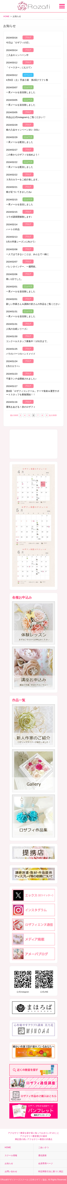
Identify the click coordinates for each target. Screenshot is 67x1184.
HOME (6, 16)
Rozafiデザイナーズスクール (15, 1179)
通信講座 (42, 1155)
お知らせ (9, 1163)
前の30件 (14, 415)
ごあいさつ (43, 1147)
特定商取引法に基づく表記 (50, 1171)
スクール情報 (11, 1155)
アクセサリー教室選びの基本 (33, 1136)
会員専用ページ (45, 1163)
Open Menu (62, 6)
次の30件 (53, 415)
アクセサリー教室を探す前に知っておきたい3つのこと (33, 1133)
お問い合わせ (11, 1171)
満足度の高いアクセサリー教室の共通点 (33, 1139)
